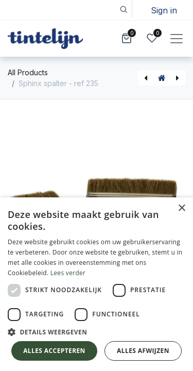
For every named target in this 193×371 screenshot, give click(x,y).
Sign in (164, 10)
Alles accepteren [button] (54, 350)
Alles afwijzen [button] (143, 350)
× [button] (181, 208)
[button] (123, 9)
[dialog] (96, 284)
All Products (28, 72)
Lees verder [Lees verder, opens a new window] (68, 272)
